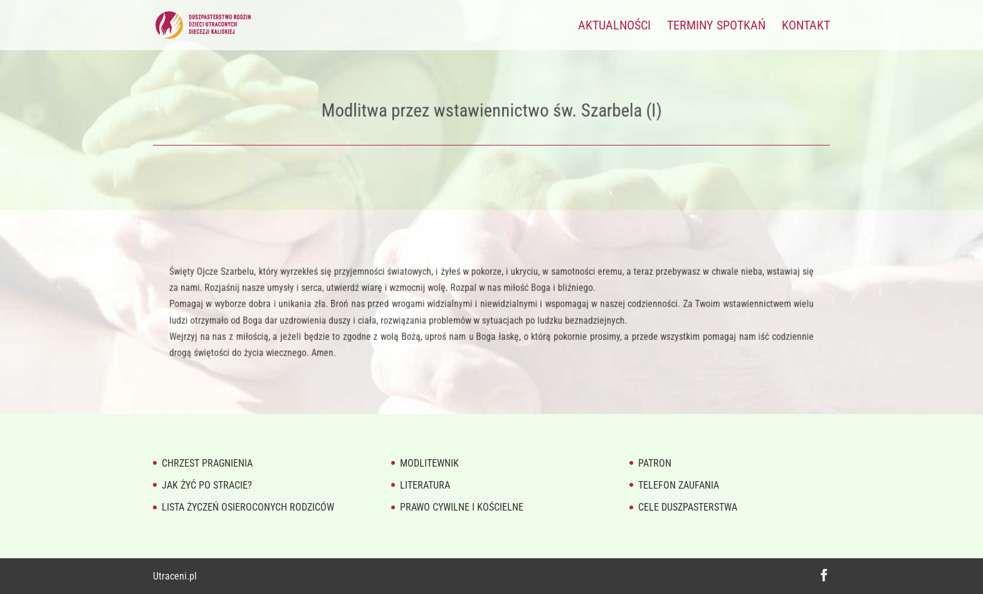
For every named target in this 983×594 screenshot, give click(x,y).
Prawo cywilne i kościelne (461, 507)
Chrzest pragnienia (207, 463)
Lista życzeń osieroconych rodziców (248, 507)
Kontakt (806, 27)
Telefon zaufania (678, 485)
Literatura (425, 485)
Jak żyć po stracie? (207, 485)
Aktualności (614, 27)
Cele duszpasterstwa (687, 507)
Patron (654, 463)
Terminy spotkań (716, 27)
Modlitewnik (429, 463)
